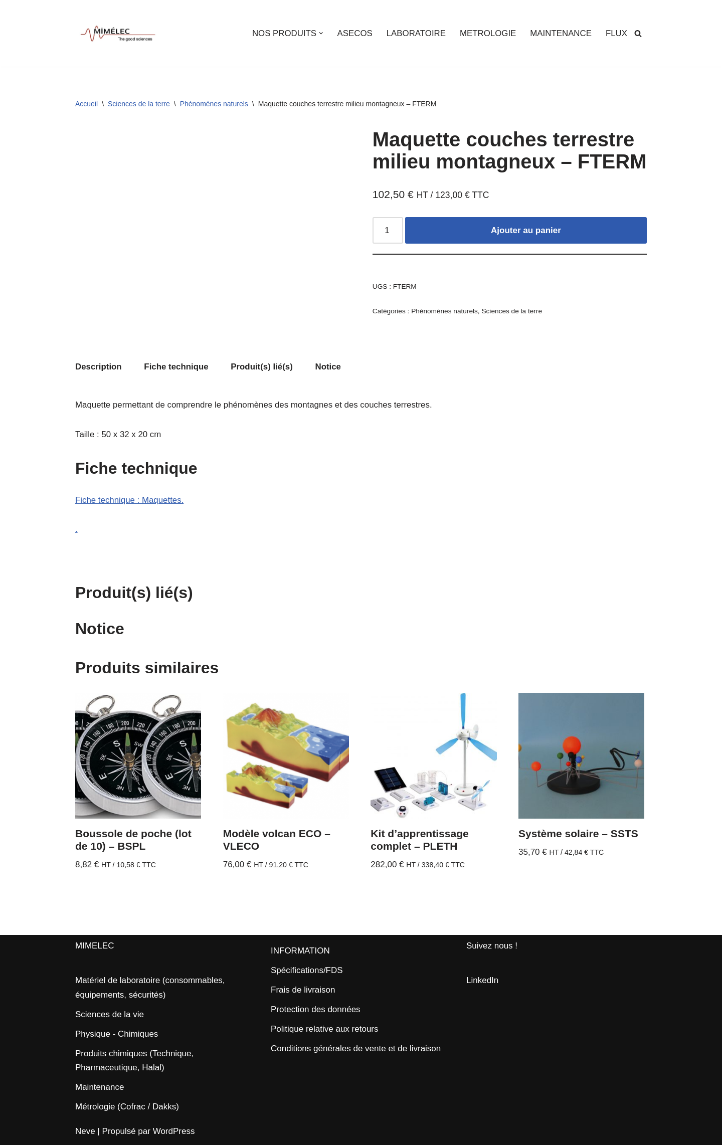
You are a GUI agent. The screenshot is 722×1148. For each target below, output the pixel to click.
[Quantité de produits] (388, 231)
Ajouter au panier (526, 231)
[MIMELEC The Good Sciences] (117, 33)
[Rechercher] (638, 33)
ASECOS (353, 33)
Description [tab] (98, 367)
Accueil (86, 104)
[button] (319, 33)
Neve (85, 1134)
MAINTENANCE (560, 33)
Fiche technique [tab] (176, 367)
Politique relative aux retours (325, 1032)
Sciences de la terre (139, 104)
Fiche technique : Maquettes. (130, 501)
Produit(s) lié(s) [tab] (263, 367)
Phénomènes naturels (214, 104)
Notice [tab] (330, 367)
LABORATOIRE (414, 33)
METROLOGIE (486, 33)
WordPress (174, 1134)
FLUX (616, 33)
